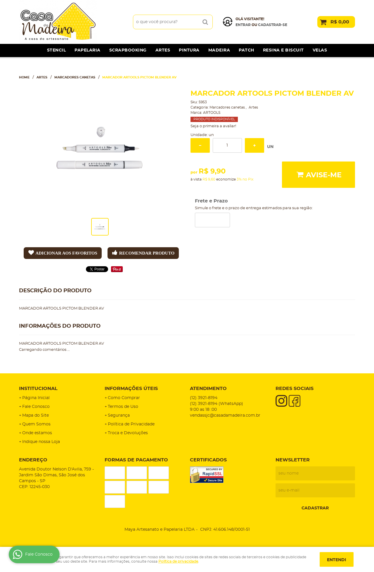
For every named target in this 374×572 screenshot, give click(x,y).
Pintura (189, 50)
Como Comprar (124, 398)
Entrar (243, 25)
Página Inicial (36, 398)
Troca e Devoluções (128, 433)
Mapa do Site (35, 415)
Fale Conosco (36, 407)
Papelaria (88, 50)
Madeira (219, 50)
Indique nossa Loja (41, 442)
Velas (320, 50)
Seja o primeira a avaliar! (213, 126)
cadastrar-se (272, 25)
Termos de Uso (123, 407)
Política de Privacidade (131, 424)
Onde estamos (37, 433)
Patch (246, 50)
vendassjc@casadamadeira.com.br (225, 415)
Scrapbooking (128, 50)
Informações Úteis (131, 388)
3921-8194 (203, 398)
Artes (162, 50)
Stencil (56, 50)
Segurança (119, 415)
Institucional (38, 388)
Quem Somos (36, 424)
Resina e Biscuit (283, 50)
